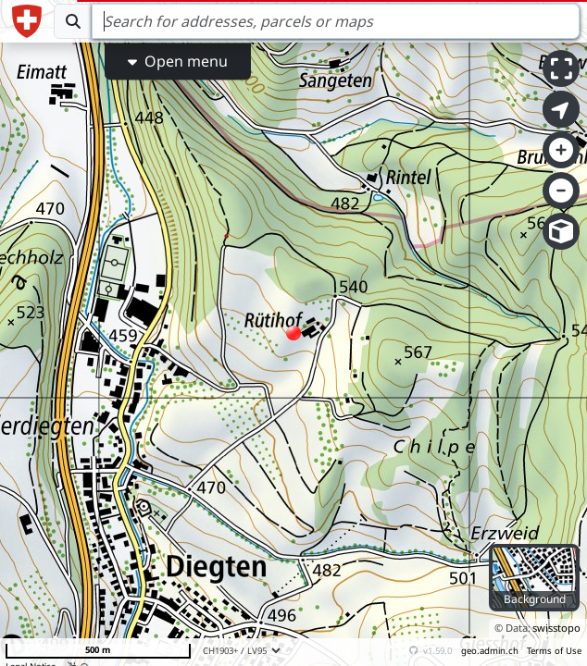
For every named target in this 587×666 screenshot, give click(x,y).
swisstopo (556, 628)
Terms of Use (554, 651)
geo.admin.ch (489, 651)
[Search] (336, 21)
